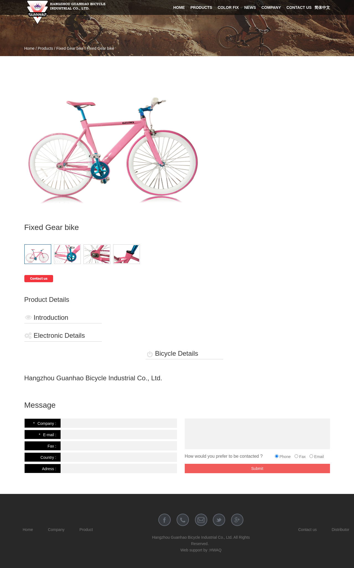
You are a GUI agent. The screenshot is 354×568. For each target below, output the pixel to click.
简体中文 (322, 7)
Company (271, 7)
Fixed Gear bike (70, 48)
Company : (44, 423)
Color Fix (228, 7)
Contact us (299, 7)
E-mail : (47, 435)
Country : (48, 457)
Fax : (52, 446)
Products (201, 7)
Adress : (49, 469)
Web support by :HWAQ (201, 550)
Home (179, 7)
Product (86, 529)
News (250, 7)
